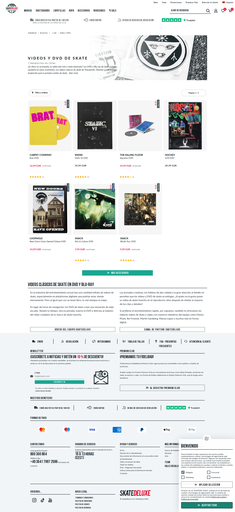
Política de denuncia (83, 508)
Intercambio (101, 341)
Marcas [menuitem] (28, 10)
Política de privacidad (83, 501)
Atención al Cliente (197, 341)
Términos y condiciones (84, 498)
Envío (37, 341)
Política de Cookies (82, 504)
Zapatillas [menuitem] (59, 10)
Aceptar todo (207, 505)
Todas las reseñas (126, 465)
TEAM (167, 462)
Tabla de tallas (133, 341)
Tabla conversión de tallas (130, 462)
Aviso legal (81, 491)
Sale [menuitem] (113, 10)
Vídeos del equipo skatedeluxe (73, 329)
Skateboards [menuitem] (43, 10)
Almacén (168, 453)
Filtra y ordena (39, 92)
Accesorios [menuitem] (84, 10)
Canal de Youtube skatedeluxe (162, 329)
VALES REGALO (172, 466)
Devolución (69, 341)
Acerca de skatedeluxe (173, 450)
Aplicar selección (207, 484)
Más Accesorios (117, 273)
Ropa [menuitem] (71, 10)
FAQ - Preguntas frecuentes (130, 467)
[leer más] (73, 73)
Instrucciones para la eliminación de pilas (136, 470)
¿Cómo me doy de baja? (43, 390)
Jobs (166, 456)
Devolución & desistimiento (131, 453)
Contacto (123, 473)
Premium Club (127, 351)
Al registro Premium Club (162, 388)
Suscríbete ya (59, 382)
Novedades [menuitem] (99, 10)
